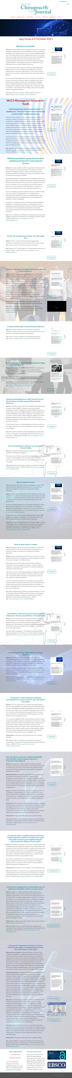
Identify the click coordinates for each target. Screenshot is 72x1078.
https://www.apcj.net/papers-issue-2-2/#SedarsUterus (28, 635)
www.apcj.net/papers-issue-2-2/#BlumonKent (18, 529)
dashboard (18, 1074)
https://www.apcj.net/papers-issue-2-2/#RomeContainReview (25, 338)
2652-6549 (17, 1051)
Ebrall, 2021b (30, 71)
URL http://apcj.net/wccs (23, 152)
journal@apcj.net (63, 1)
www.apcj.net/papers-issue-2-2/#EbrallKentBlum (21, 599)
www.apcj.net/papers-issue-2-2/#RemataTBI (30, 876)
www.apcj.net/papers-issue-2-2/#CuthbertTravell (21, 385)
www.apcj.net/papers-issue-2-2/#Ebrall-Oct (25, 94)
